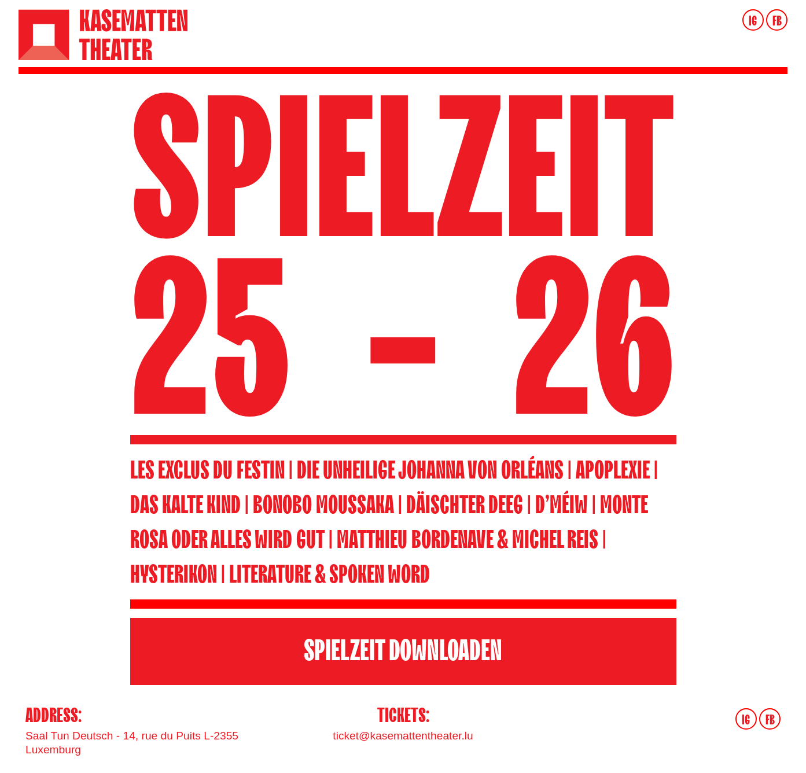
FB (777, 21)
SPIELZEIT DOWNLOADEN (403, 651)
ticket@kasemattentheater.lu (403, 736)
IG (753, 21)
